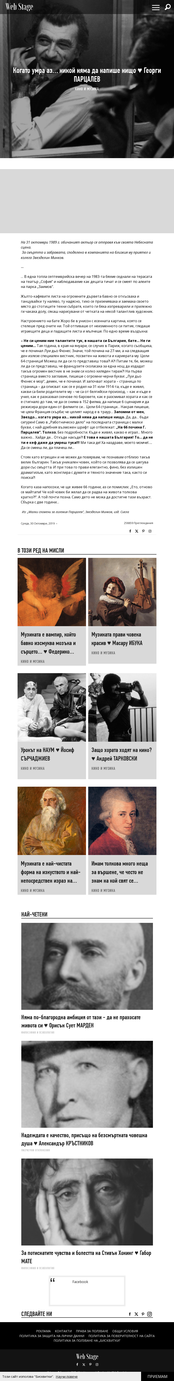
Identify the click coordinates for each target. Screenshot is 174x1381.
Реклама (43, 1331)
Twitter (136, 531)
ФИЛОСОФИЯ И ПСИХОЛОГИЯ (37, 1032)
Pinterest (90, 1364)
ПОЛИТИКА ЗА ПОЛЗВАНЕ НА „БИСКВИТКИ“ (87, 1340)
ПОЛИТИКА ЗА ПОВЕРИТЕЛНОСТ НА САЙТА (121, 1336)
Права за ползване (92, 1331)
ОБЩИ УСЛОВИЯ (125, 1331)
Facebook (130, 531)
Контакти (63, 1331)
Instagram (150, 531)
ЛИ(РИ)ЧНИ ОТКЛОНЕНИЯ (35, 1150)
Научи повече (67, 1376)
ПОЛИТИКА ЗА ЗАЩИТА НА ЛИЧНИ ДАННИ (51, 1336)
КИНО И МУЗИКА (87, 89)
